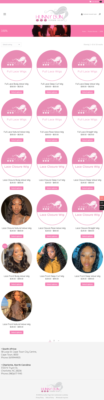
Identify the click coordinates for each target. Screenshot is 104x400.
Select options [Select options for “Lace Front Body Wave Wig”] (16, 284)
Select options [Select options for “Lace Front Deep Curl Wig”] (52, 284)
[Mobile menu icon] (4, 14)
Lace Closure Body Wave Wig (16, 180)
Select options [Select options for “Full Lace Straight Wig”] (87, 140)
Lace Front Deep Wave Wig (87, 276)
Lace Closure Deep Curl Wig (52, 180)
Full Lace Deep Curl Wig (52, 84)
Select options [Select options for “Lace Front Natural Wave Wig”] (16, 332)
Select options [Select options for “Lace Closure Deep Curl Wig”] (52, 188)
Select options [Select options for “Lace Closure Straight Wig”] (87, 236)
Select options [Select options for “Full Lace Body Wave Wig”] (16, 92)
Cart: (95, 2)
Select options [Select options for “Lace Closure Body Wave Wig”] (16, 188)
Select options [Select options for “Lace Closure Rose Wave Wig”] (52, 236)
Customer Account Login (89, 14)
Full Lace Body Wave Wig (16, 84)
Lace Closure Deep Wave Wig (87, 180)
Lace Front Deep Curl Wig (52, 276)
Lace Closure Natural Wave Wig (16, 228)
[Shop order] (11, 44)
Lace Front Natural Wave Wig (16, 324)
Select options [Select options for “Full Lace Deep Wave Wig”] (87, 92)
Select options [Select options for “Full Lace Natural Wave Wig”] (16, 140)
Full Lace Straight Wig (87, 132)
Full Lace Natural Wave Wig (17, 132)
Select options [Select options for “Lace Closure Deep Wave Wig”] (87, 188)
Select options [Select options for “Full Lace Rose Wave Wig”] (52, 140)
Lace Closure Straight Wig (87, 228)
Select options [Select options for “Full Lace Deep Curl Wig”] (52, 92)
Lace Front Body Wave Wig (16, 276)
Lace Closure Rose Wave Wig (52, 228)
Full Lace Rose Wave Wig (52, 132)
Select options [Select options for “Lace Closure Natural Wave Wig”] (16, 236)
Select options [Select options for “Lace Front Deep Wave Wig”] (87, 284)
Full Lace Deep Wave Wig (87, 84)
